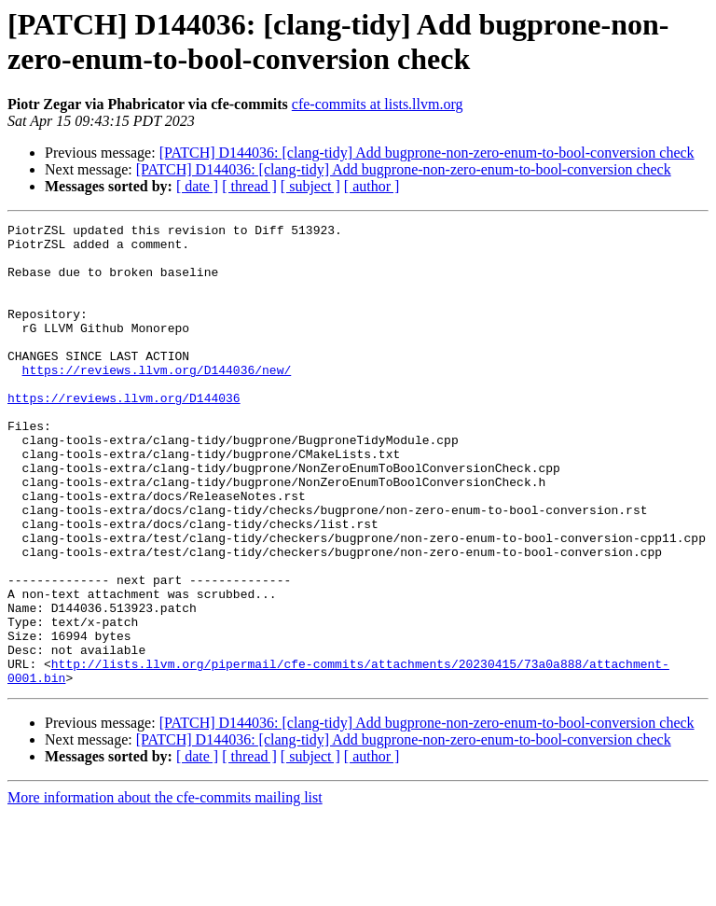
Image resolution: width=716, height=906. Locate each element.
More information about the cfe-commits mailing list (165, 890)
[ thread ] (249, 186)
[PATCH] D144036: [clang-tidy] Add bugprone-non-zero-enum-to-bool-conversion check (427, 152)
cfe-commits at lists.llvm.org (377, 104)
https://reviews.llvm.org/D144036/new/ (157, 400)
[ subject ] (310, 186)
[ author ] (372, 186)
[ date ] (197, 186)
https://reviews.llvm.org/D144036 (124, 433)
